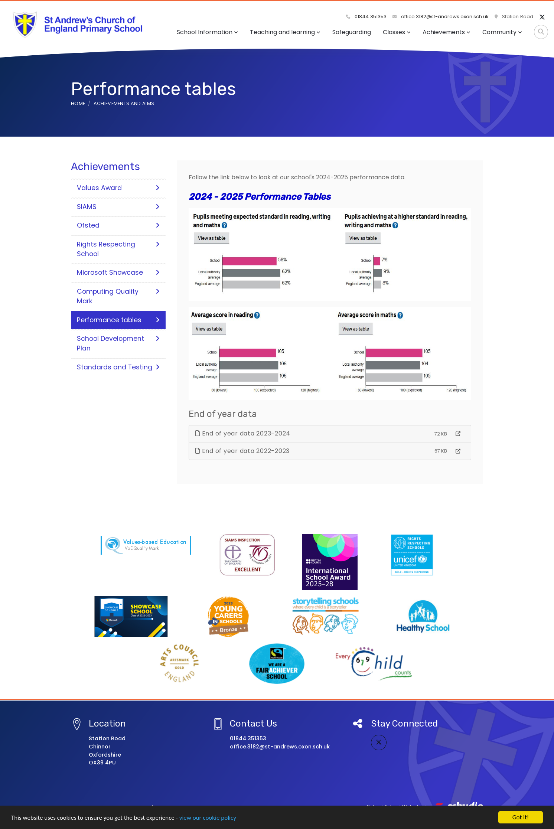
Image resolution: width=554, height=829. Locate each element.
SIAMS (118, 206)
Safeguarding (351, 32)
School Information (207, 32)
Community (502, 32)
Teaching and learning (285, 32)
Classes (397, 32)
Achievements (446, 32)
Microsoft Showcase (118, 272)
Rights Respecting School (118, 249)
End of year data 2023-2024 (242, 433)
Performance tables (118, 320)
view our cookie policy (207, 819)
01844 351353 (366, 16)
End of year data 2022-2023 (242, 451)
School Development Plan (118, 343)
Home (78, 103)
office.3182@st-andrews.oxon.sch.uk (440, 16)
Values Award (118, 187)
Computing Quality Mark (118, 296)
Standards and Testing (118, 367)
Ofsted (118, 225)
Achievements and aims (124, 103)
